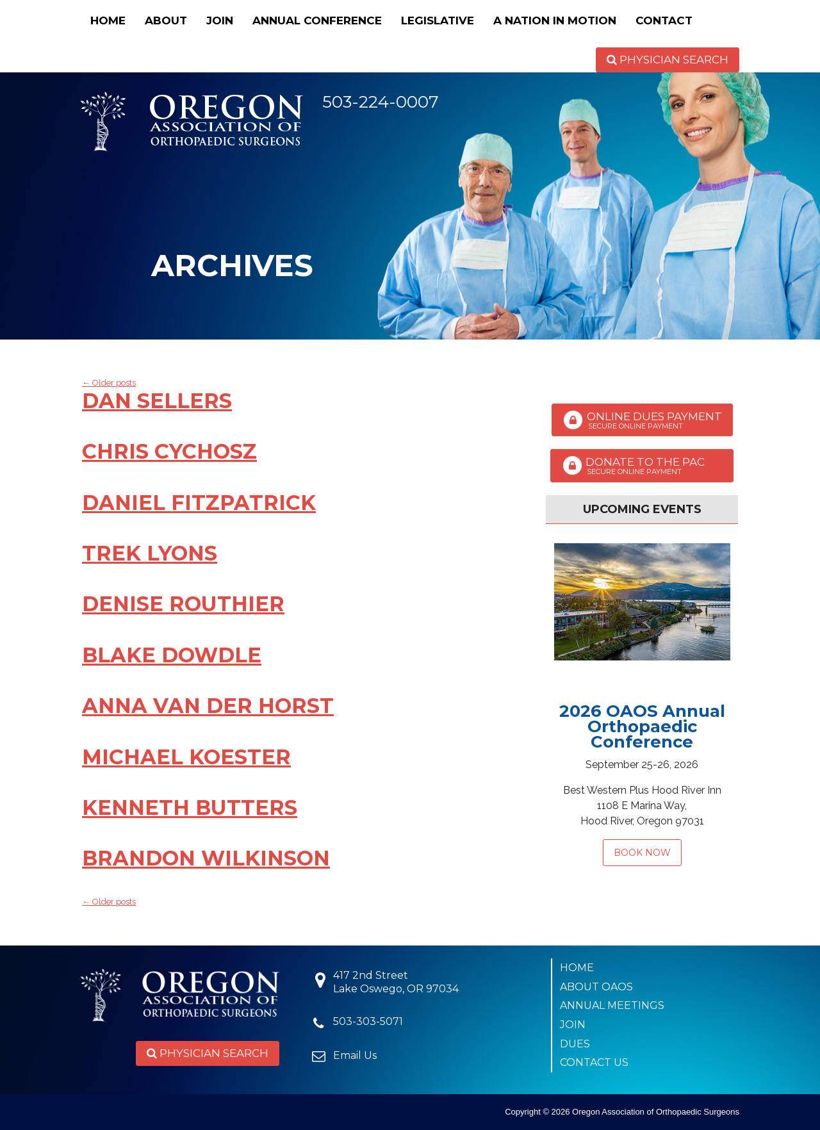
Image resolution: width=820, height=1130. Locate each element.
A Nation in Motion (554, 20)
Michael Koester (186, 756)
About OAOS (596, 987)
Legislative (437, 20)
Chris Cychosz (169, 451)
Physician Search (667, 59)
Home (108, 20)
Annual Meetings (612, 1005)
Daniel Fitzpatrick (199, 502)
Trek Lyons (149, 553)
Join (219, 20)
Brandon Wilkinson (206, 858)
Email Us (355, 1055)
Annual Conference (317, 20)
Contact (664, 20)
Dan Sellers (157, 400)
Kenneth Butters (189, 807)
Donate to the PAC (642, 466)
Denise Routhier (183, 603)
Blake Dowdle (171, 655)
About (166, 20)
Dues (575, 1044)
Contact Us (594, 1062)
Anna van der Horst (208, 705)
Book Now (642, 852)
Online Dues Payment (642, 420)
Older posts (109, 383)
